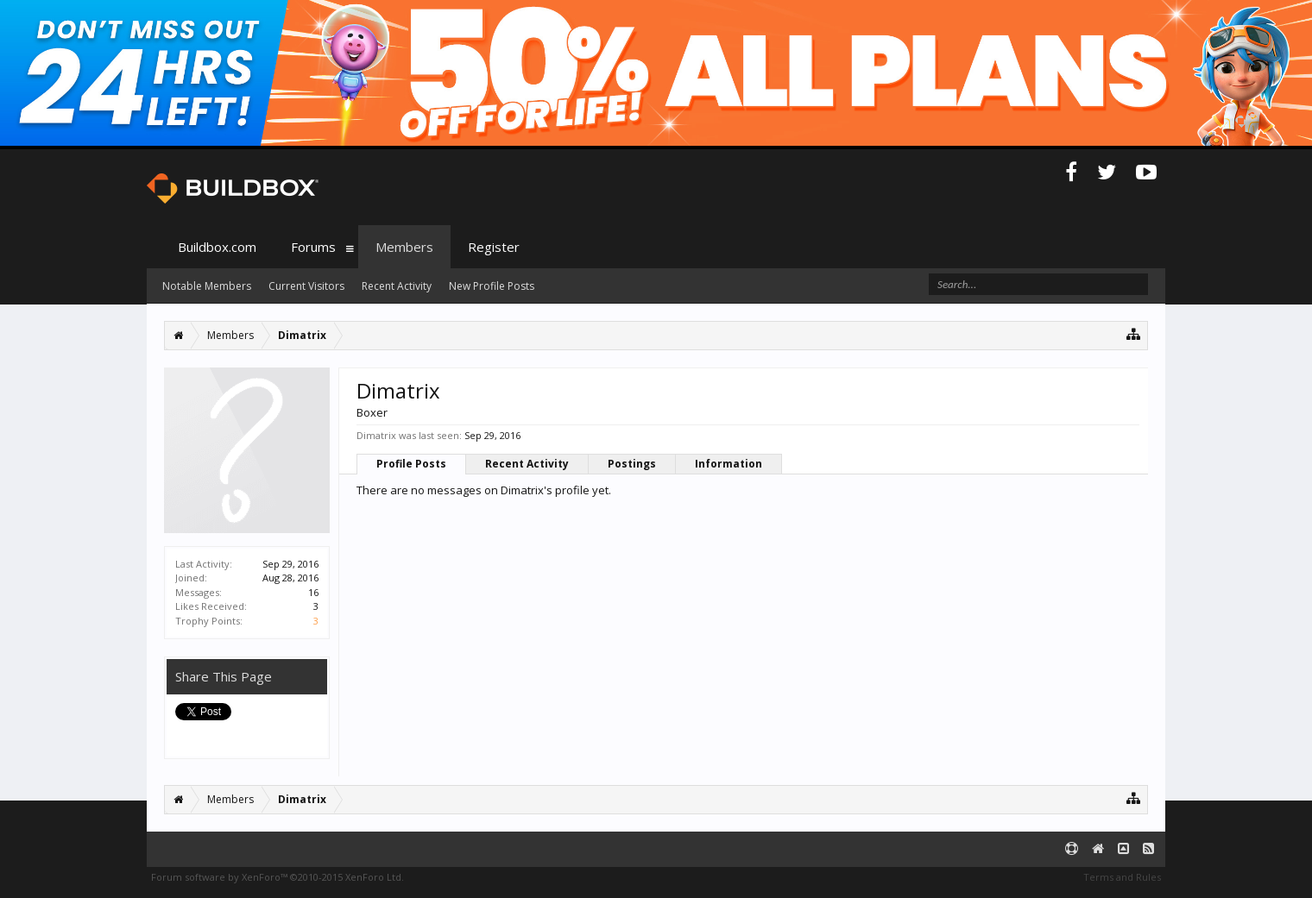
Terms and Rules (1122, 876)
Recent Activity (527, 463)
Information (728, 463)
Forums (313, 246)
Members (404, 246)
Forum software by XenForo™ (277, 876)
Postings (632, 463)
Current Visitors (306, 286)
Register (494, 246)
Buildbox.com (217, 246)
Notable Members (206, 286)
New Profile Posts (491, 286)
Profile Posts (411, 463)
